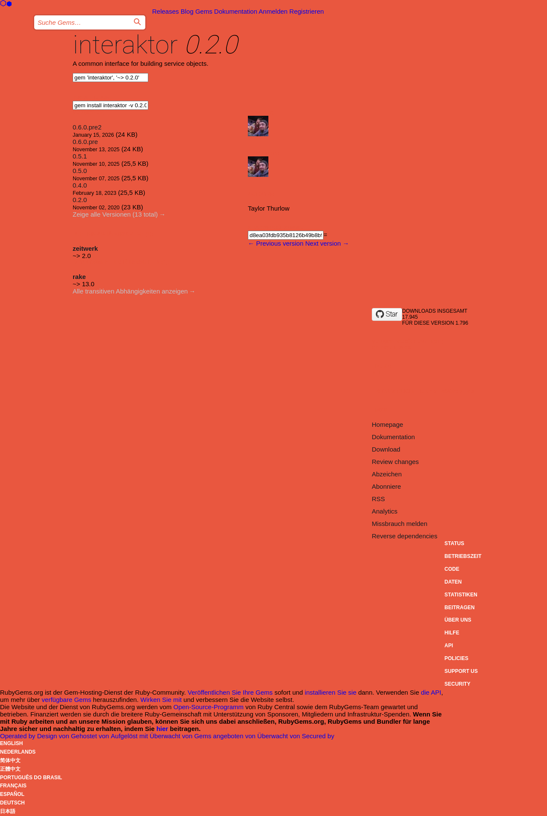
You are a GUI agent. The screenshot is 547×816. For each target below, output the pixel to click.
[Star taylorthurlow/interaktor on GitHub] (387, 314)
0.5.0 (80, 170)
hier (162, 728)
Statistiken (460, 595)
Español (12, 794)
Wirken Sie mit (161, 699)
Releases (165, 11)
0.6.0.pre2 (87, 127)
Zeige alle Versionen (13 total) (115, 214)
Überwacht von (172, 736)
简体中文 (10, 760)
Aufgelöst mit (130, 736)
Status (454, 543)
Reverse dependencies (404, 536)
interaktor (125, 44)
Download (386, 449)
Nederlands (17, 752)
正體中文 (10, 769)
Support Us (461, 671)
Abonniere (386, 486)
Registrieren (306, 11)
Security (457, 684)
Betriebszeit (463, 556)
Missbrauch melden (399, 523)
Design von (54, 736)
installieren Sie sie (330, 692)
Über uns (457, 620)
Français (13, 786)
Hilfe (451, 633)
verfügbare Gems (66, 699)
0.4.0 (80, 185)
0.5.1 (80, 156)
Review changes (395, 461)
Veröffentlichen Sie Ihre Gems (230, 692)
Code (451, 569)
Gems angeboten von (225, 736)
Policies (456, 658)
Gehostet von (91, 736)
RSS (378, 498)
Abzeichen (387, 474)
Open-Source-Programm (209, 706)
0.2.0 (80, 199)
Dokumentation (235, 11)
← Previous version (275, 243)
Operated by (18, 736)
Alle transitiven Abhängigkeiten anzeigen (130, 291)
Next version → (327, 243)
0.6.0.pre (85, 141)
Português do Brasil (31, 778)
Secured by (318, 736)
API (448, 646)
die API (431, 692)
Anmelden (273, 11)
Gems (203, 11)
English (11, 743)
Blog (187, 11)
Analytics (384, 511)
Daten (453, 582)
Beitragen (459, 608)
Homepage (387, 424)
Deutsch (12, 803)
